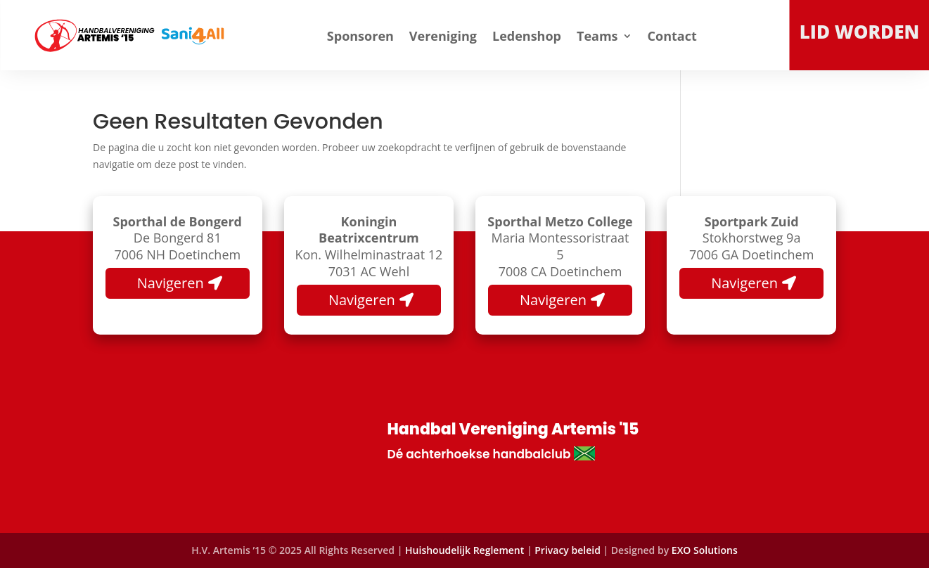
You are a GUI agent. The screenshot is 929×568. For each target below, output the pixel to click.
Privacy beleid (568, 550)
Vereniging (443, 35)
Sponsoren (360, 35)
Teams (597, 35)
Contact (672, 35)
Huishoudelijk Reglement (464, 550)
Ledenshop (526, 35)
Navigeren (170, 282)
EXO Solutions (705, 550)
